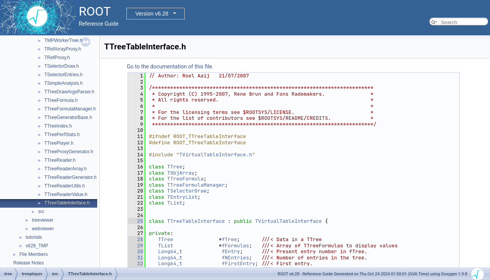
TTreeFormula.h (61, 100)
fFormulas (235, 245)
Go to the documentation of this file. (170, 66)
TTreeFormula (185, 178)
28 (135, 239)
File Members (33, 254)
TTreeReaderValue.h (66, 194)
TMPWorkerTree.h (63, 40)
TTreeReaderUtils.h (64, 186)
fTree (229, 239)
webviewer (43, 228)
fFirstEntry (238, 263)
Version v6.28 (151, 13)
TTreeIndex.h (58, 126)
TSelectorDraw (186, 190)
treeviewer (42, 220)
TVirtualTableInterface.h (215, 154)
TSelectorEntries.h (63, 74)
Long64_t (170, 251)
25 (135, 221)
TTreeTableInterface (196, 221)
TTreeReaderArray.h (65, 169)
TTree (174, 166)
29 (135, 245)
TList (174, 203)
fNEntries (235, 257)
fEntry (231, 251)
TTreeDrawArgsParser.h (69, 91)
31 (135, 257)
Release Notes (28, 263)
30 (135, 251)
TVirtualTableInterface (288, 221)
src (41, 211)
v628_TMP (37, 245)
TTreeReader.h (59, 160)
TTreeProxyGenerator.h (68, 151)
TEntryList (182, 197)
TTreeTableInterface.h (67, 203)
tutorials (34, 237)
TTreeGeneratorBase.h (68, 117)
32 (135, 263)
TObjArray (180, 173)
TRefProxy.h (57, 57)
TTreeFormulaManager (196, 185)
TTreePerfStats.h (62, 134)
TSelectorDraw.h (61, 66)
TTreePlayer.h (59, 143)
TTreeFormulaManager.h (70, 109)
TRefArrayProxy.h (62, 49)
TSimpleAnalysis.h (63, 83)
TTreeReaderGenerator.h (70, 177)
